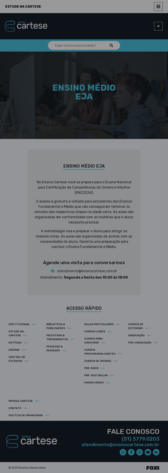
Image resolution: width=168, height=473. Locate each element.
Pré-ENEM (91, 368)
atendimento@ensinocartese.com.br (84, 271)
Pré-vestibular (96, 375)
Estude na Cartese (23, 7)
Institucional (19, 324)
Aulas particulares (99, 324)
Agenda (14, 349)
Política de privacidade (26, 415)
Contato (15, 408)
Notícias (15, 342)
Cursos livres (94, 331)
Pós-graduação (139, 342)
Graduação (136, 335)
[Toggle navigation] (158, 6)
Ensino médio (94, 382)
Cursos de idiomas (97, 360)
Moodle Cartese (21, 400)
